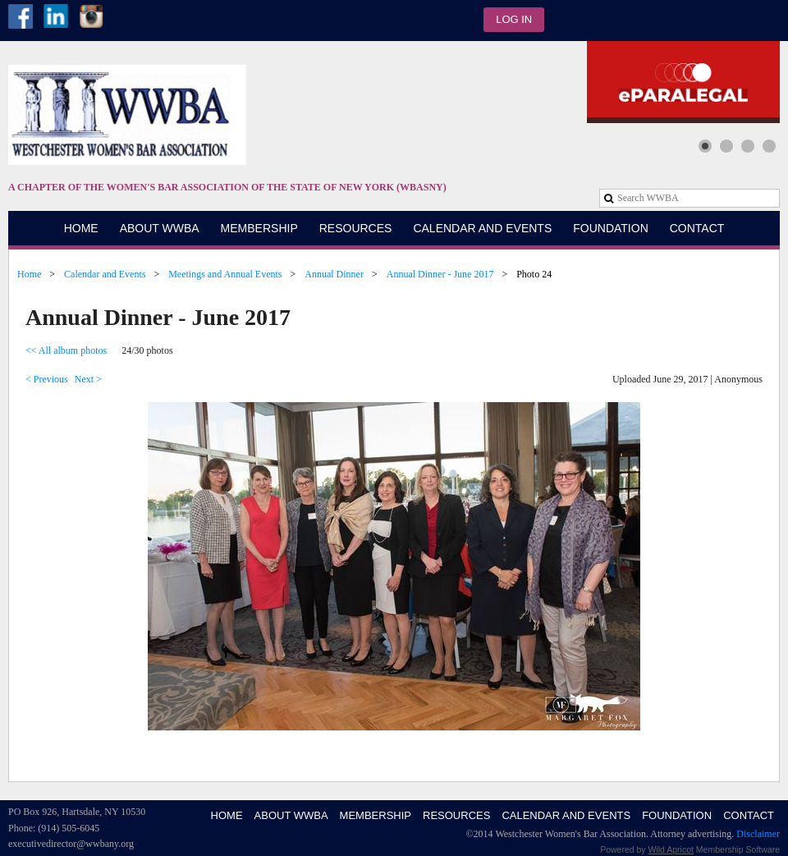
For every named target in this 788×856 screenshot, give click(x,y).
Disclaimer (758, 834)
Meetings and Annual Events (225, 274)
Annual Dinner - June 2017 (440, 274)
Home (29, 274)
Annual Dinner (334, 274)
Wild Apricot (671, 849)
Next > (88, 379)
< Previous (46, 379)
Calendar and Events (104, 274)
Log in (514, 19)
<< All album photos (66, 350)
